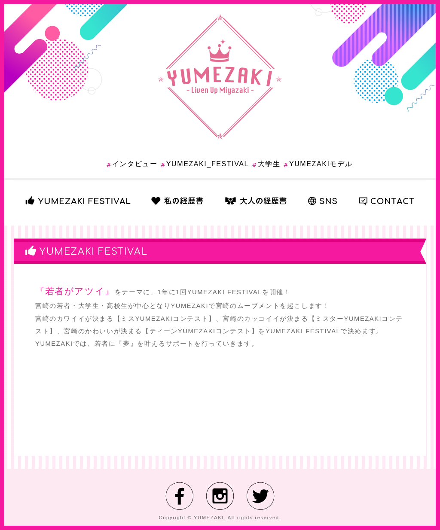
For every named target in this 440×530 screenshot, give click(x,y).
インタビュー (135, 164)
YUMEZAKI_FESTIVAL (207, 164)
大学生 (269, 164)
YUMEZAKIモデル (320, 164)
